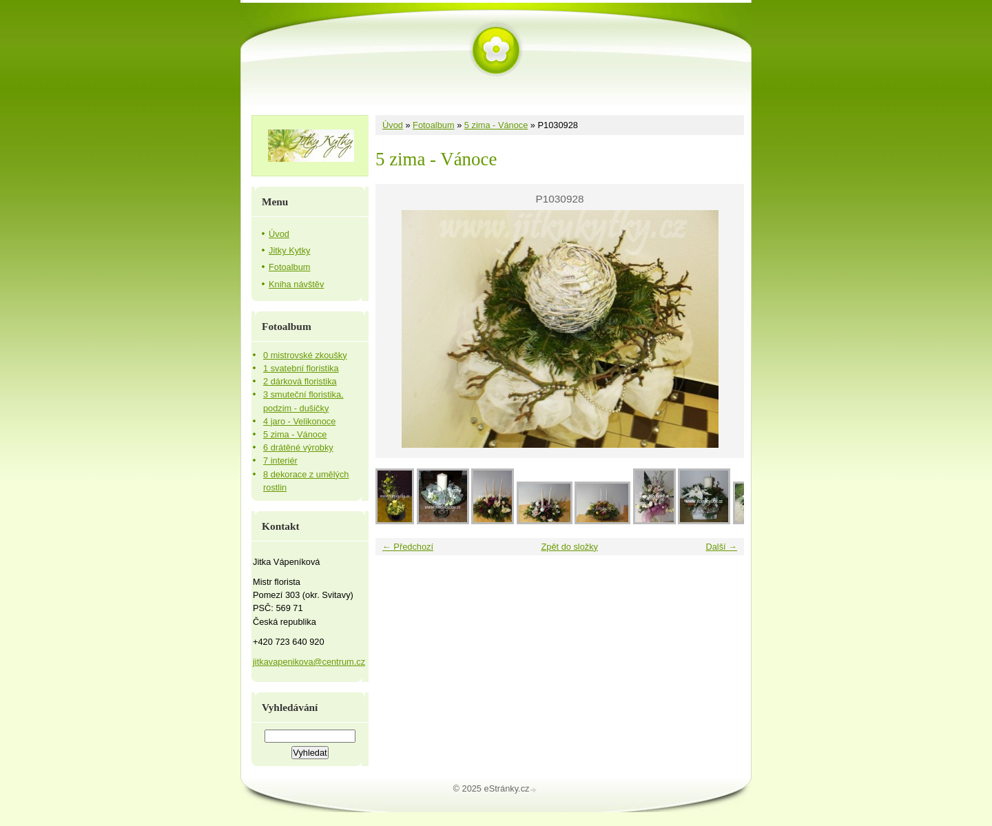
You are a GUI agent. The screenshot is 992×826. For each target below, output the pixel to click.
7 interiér (280, 460)
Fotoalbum (433, 125)
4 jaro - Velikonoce (299, 421)
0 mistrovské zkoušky (305, 355)
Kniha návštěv (296, 284)
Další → (721, 546)
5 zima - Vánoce (496, 125)
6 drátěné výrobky (298, 447)
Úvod (392, 125)
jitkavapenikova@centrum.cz (309, 662)
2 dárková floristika (300, 381)
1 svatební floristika (301, 368)
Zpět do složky (569, 546)
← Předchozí (407, 546)
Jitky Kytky (289, 250)
